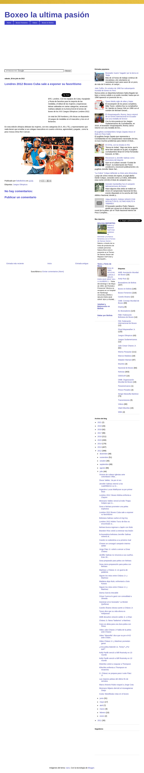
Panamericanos (124, 386)
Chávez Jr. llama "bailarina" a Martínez (114, 620)
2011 (100, 720)
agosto (103, 468)
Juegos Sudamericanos (127, 339)
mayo (102, 702)
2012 (100, 451)
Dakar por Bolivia (104, 315)
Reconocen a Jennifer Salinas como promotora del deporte (120, 159)
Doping (121, 307)
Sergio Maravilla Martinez (128, 394)
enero (102, 716)
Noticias (121, 372)
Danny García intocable (108, 593)
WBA (120, 412)
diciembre (104, 454)
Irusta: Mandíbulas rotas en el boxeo (114, 694)
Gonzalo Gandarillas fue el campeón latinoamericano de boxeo (120, 185)
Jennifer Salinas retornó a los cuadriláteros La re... (111, 485)
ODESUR (122, 376)
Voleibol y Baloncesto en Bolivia (103, 306)
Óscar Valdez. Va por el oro (110, 480)
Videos (34, 23)
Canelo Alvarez (124, 297)
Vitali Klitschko (124, 408)
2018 (100, 429)
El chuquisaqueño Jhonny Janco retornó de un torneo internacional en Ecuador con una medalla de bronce (121, 116)
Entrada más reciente (15, 263)
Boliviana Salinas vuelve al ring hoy (113, 518)
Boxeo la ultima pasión (47, 14)
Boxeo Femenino (22, 23)
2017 (100, 433)
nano (68, 768)
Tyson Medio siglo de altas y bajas (119, 101)
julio (101, 471)
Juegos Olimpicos (20, 184)
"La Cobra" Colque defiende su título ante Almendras (116, 173)
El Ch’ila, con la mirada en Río (117, 145)
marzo (102, 709)
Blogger (91, 768)
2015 (100, 440)
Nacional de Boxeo (125, 368)
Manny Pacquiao (125, 352)
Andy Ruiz (122, 279)
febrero (103, 712)
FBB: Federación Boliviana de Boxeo (126, 316)
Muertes (121, 364)
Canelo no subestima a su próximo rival (115, 540)
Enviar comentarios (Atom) (53, 271)
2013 (100, 447)
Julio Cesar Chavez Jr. (127, 346)
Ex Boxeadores (124, 311)
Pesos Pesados (124, 390)
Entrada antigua (81, 263)
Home (9, 23)
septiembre (104, 464)
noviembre (104, 457)
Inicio (49, 263)
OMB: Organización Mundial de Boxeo (126, 381)
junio (102, 698)
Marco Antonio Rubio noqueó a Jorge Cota (116, 685)
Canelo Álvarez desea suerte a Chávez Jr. (116, 608)
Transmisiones (124, 400)
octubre (103, 461)
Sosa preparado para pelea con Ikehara (115, 561)
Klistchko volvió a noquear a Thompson (115, 664)
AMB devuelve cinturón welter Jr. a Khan (115, 617)
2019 (100, 426)
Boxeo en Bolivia (47, 23)
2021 (100, 422)
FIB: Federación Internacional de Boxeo (127, 322)
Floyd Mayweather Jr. (126, 329)
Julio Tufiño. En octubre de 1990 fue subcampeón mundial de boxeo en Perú (115, 89)
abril (102, 705)
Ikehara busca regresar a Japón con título (116, 527)
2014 (100, 444)
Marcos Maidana (125, 356)
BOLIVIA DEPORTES (106, 223)
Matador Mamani (125, 360)
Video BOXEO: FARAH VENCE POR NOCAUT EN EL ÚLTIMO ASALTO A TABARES (120, 201)
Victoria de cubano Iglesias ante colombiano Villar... (112, 476)
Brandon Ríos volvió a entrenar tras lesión (116, 531)
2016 (100, 436)
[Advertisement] (72, 47)
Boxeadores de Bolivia (127, 283)
